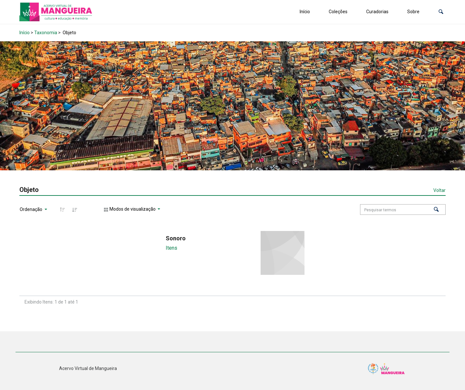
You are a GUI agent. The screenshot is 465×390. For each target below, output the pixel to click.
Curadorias (377, 11)
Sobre (413, 11)
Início (305, 11)
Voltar (439, 190)
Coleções (338, 11)
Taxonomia (45, 32)
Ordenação (31, 209)
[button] (441, 11)
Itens (171, 248)
